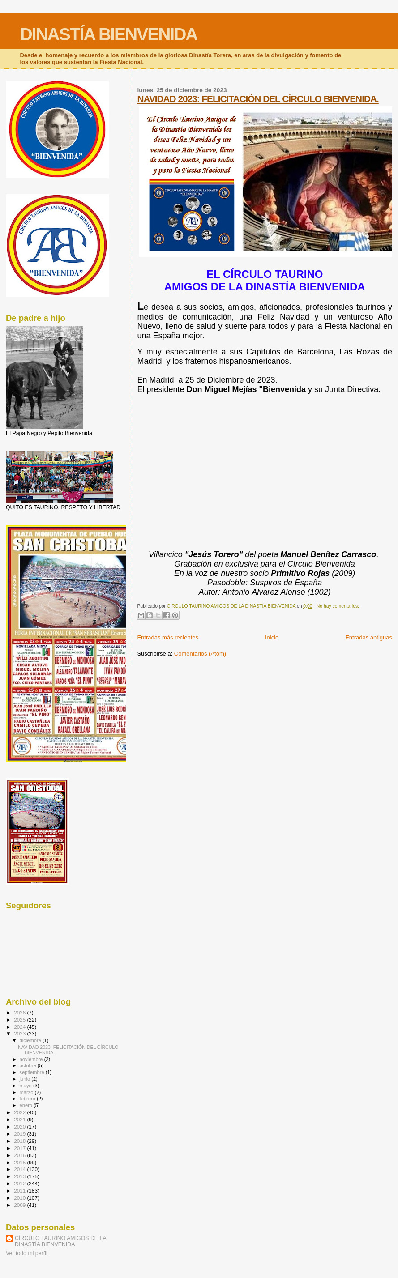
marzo (27, 1092)
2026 (20, 1012)
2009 (20, 1205)
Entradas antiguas (368, 637)
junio (26, 1079)
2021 (20, 1119)
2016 (20, 1155)
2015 (20, 1162)
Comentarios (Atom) (200, 653)
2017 (20, 1148)
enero (27, 1105)
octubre (29, 1065)
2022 (20, 1112)
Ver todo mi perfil (26, 1253)
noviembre (32, 1059)
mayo (26, 1085)
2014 (20, 1169)
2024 (20, 1027)
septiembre (33, 1072)
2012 (20, 1183)
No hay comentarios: (338, 606)
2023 (20, 1033)
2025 (20, 1019)
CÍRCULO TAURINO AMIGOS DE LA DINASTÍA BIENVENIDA (61, 1241)
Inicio (271, 637)
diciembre (31, 1040)
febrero (28, 1098)
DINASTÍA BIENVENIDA (108, 34)
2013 (20, 1176)
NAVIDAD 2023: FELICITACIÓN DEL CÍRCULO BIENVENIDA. (257, 99)
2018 (20, 1141)
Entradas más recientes (167, 637)
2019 (20, 1134)
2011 (20, 1190)
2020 (20, 1126)
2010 (20, 1198)
